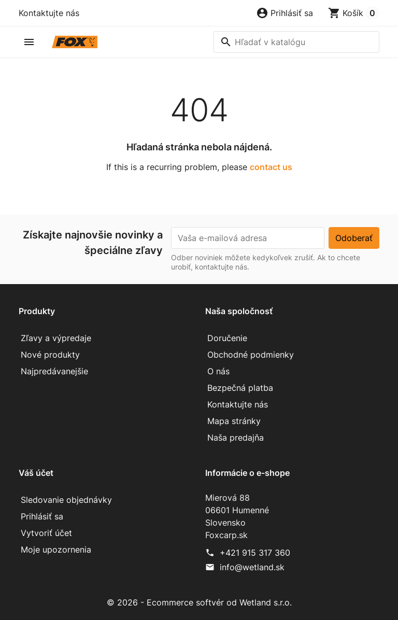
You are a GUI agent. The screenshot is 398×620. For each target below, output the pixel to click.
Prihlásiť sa (42, 516)
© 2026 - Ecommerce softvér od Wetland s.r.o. (199, 602)
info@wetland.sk (252, 567)
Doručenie (227, 338)
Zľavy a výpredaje (56, 338)
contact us (271, 167)
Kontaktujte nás (49, 13)
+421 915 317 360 (255, 552)
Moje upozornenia (56, 549)
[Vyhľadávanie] (296, 42)
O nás (218, 371)
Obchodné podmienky (250, 354)
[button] (284, 13)
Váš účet (36, 473)
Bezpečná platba (240, 388)
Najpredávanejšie (54, 371)
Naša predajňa (235, 437)
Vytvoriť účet (46, 533)
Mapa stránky (234, 421)
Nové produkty (50, 354)
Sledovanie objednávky (66, 500)
